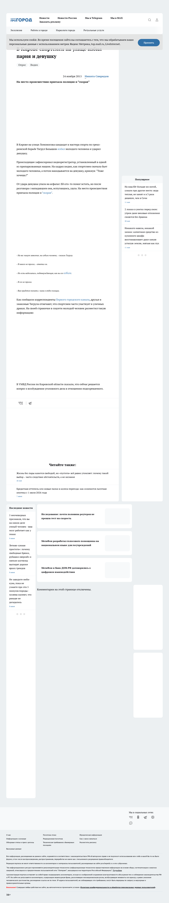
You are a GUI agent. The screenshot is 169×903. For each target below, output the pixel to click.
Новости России (67, 17)
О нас (8, 835)
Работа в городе (39, 30)
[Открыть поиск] (149, 20)
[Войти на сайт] (157, 20)
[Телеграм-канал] (145, 817)
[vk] (21, 403)
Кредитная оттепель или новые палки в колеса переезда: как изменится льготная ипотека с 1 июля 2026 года (63, 492)
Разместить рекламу (88, 842)
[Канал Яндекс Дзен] (152, 817)
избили (67, 273)
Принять (149, 42)
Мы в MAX (116, 17)
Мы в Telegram (93, 17)
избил (61, 149)
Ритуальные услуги (94, 30)
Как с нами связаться (88, 839)
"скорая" (47, 192)
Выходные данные (13, 849)
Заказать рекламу (49, 21)
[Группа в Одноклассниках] (138, 817)
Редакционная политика (53, 839)
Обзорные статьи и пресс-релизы (20, 842)
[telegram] (31, 403)
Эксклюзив (16, 30)
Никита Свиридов (97, 76)
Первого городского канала (73, 299)
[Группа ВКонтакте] (130, 817)
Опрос (22, 65)
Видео (34, 65)
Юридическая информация (91, 835)
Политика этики (49, 835)
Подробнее (117, 870)
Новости (44, 17)
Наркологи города (65, 30)
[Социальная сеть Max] (130, 823)
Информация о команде (16, 839)
